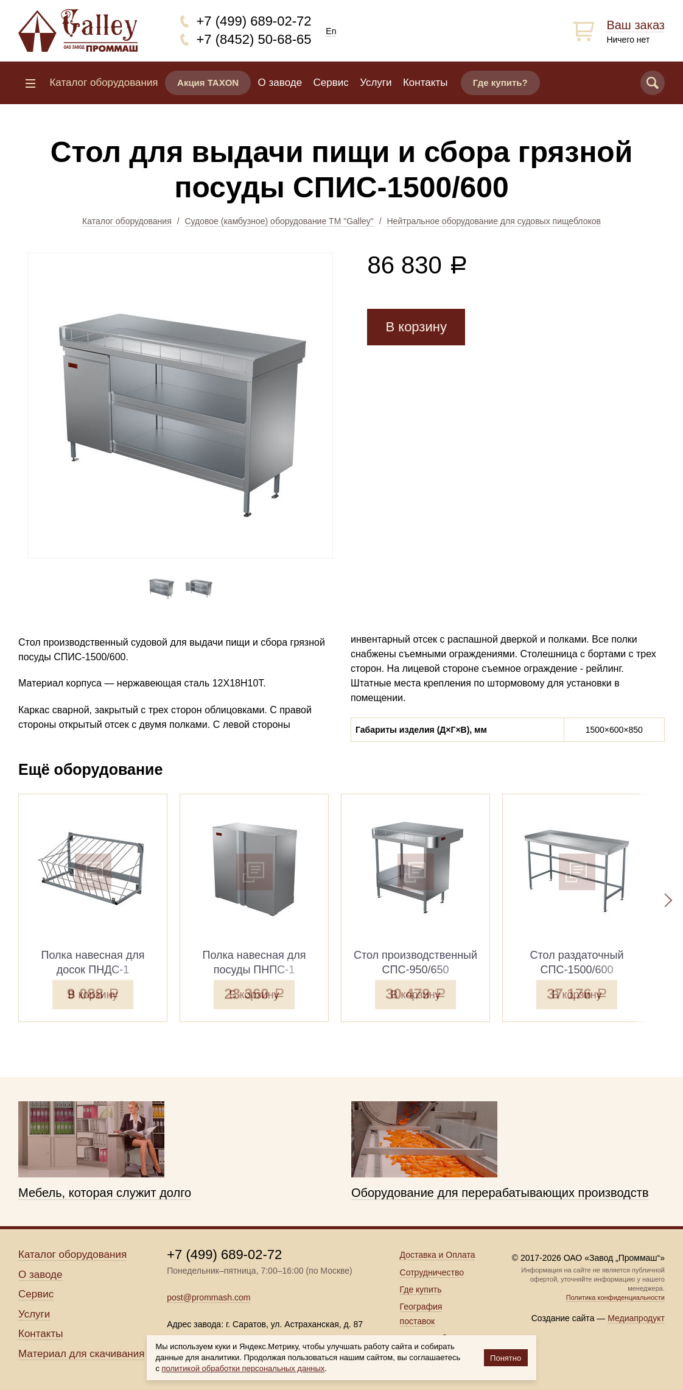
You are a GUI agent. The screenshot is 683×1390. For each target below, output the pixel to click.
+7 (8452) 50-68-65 (254, 39)
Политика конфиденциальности (615, 1297)
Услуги (375, 82)
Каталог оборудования (127, 221)
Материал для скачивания (81, 1354)
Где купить (421, 1289)
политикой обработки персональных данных (243, 1368)
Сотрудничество (432, 1272)
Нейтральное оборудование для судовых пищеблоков (494, 221)
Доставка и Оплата (437, 1255)
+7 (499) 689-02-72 (254, 21)
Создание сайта (563, 1318)
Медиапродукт (636, 1318)
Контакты (425, 82)
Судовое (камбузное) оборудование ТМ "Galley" (278, 221)
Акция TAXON (208, 82)
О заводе (280, 82)
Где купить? (500, 82)
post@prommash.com (208, 1297)
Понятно (505, 1358)
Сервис (331, 82)
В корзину (415, 326)
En (331, 31)
